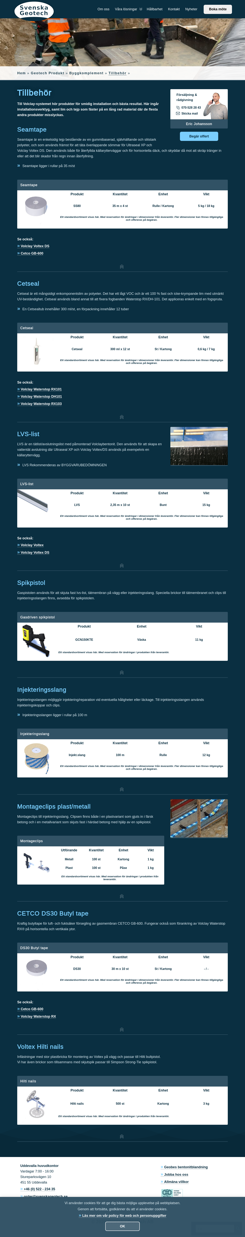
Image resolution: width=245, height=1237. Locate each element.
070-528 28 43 (188, 107)
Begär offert (199, 136)
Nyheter (191, 9)
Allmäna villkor (176, 1182)
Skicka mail (187, 113)
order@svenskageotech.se (46, 1196)
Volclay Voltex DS (35, 246)
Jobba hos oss (176, 1174)
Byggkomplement (86, 73)
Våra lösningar (128, 9)
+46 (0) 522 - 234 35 (39, 1189)
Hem (21, 73)
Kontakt (174, 9)
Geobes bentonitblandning (186, 1167)
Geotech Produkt (47, 73)
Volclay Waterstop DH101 (41, 396)
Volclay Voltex (32, 545)
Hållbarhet (155, 9)
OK (122, 1226)
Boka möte (218, 9)
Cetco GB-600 (32, 253)
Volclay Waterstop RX (38, 1016)
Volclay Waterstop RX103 (41, 404)
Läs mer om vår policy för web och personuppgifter (124, 1216)
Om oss (103, 9)
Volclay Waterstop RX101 (41, 389)
